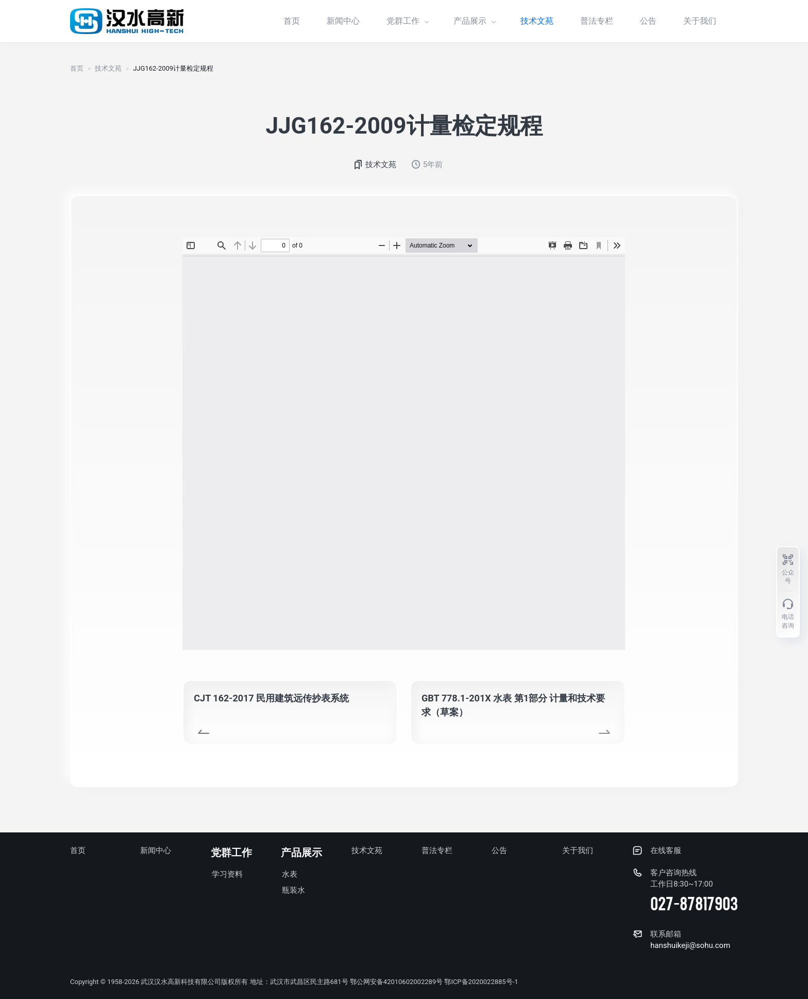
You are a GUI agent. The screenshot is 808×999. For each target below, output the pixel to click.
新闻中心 (343, 21)
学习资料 (227, 874)
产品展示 (474, 21)
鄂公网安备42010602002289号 (396, 982)
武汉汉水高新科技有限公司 (181, 982)
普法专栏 (596, 21)
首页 (291, 21)
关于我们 (699, 21)
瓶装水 (293, 890)
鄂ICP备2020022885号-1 (481, 982)
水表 (289, 874)
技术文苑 (536, 21)
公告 (648, 21)
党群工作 (407, 21)
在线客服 (665, 850)
